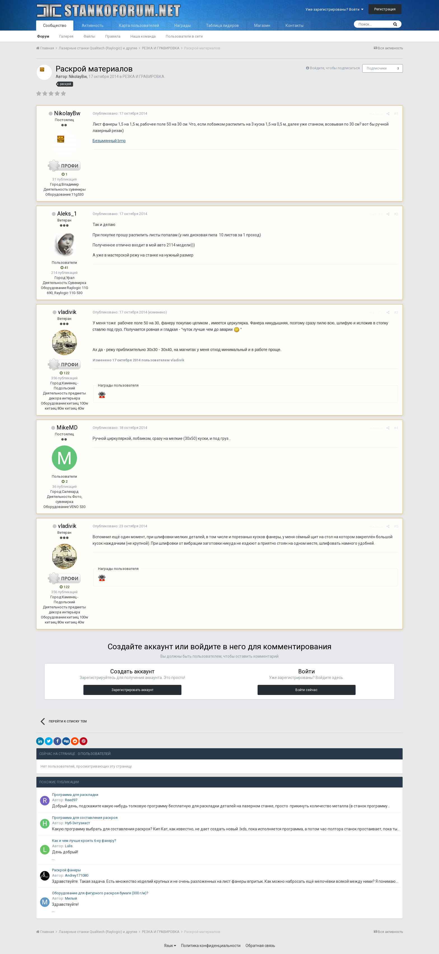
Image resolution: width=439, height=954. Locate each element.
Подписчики (377, 68)
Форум (43, 36)
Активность (93, 25)
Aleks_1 (67, 213)
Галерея (66, 36)
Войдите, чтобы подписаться (335, 68)
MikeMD (67, 427)
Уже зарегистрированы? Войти (334, 9)
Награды (182, 25)
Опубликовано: (119, 113)
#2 (396, 214)
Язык (170, 945)
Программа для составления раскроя (85, 818)
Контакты (294, 25)
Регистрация (385, 9)
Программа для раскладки (75, 795)
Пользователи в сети (184, 36)
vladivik (67, 312)
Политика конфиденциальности (210, 945)
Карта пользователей (139, 25)
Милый (71, 898)
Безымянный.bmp (108, 140)
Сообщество (54, 25)
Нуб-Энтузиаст (77, 823)
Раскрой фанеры (66, 870)
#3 (396, 312)
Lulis (69, 846)
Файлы (89, 36)
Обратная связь (260, 945)
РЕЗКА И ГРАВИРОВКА (143, 76)
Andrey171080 (76, 875)
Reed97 (71, 800)
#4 (396, 428)
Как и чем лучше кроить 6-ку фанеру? (84, 840)
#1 (396, 114)
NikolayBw (78, 76)
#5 (396, 526)
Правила (112, 36)
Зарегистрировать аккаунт (132, 690)
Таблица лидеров (222, 25)
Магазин (262, 25)
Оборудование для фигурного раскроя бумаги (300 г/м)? (100, 893)
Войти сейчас (306, 690)
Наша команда (143, 36)
